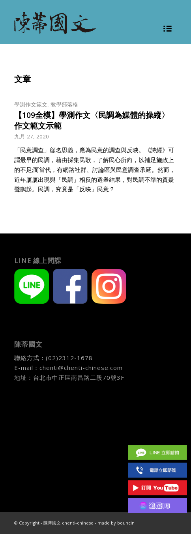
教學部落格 (64, 104)
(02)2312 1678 (157, 470)
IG (157, 505)
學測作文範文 (30, 104)
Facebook (157, 434)
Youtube (157, 488)
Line (157, 452)
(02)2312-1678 (69, 358)
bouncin (126, 523)
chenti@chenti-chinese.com (81, 368)
